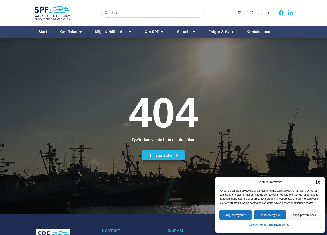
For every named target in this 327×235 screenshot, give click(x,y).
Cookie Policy (257, 224)
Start (42, 32)
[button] (319, 182)
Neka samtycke (270, 215)
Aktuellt (186, 32)
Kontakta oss (258, 32)
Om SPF (154, 32)
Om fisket (71, 32)
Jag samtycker (235, 215)
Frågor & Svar (220, 32)
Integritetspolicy (278, 224)
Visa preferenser (304, 215)
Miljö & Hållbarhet (113, 32)
